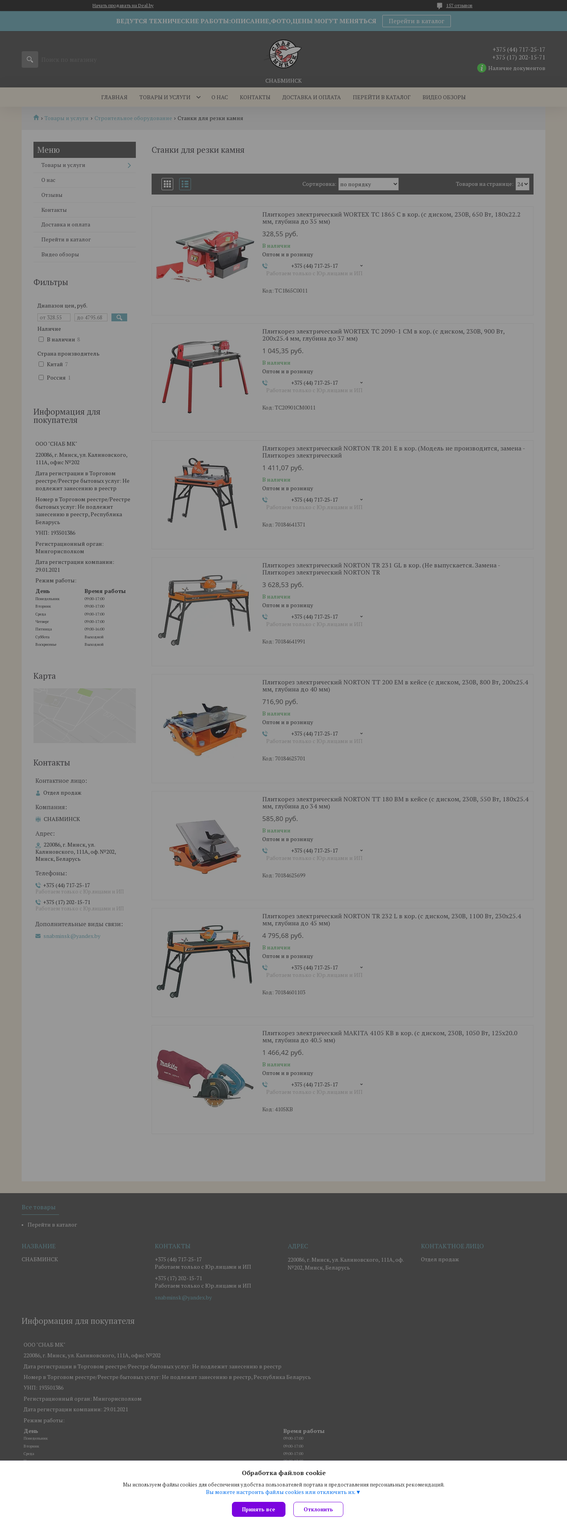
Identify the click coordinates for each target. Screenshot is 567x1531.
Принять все (258, 1509)
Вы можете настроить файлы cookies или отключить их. (281, 1492)
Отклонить (318, 1509)
